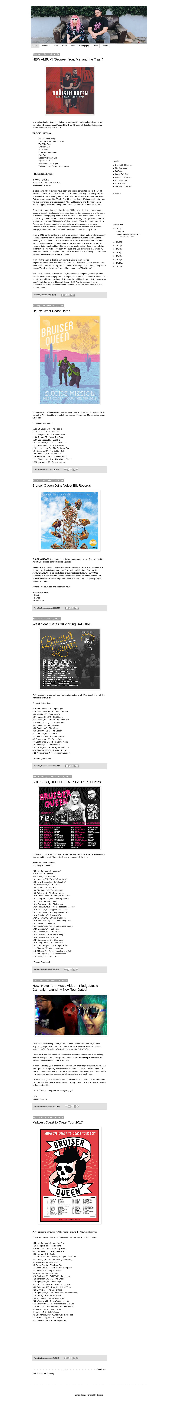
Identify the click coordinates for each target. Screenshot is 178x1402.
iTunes (37, 598)
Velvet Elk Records (91, 412)
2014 (118, 256)
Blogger (100, 1395)
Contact (104, 46)
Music (64, 46)
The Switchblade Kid (123, 186)
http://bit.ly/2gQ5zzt (82, 1049)
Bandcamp (39, 600)
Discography (84, 46)
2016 (118, 249)
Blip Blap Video (49, 1049)
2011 (118, 266)
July (120, 231)
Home (35, 46)
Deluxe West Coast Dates (51, 311)
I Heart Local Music (123, 177)
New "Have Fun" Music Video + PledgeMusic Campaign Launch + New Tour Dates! (65, 987)
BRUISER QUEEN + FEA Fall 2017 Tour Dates (67, 782)
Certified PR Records (59, 1060)
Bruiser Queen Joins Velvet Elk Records (62, 485)
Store (56, 46)
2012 (118, 263)
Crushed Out (120, 183)
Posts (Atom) (48, 1374)
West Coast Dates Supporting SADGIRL (62, 624)
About (73, 46)
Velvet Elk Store (41, 592)
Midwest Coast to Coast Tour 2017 (58, 1122)
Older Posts (101, 1369)
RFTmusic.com (121, 180)
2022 (118, 228)
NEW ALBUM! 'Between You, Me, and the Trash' (68, 59)
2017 (118, 245)
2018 (118, 242)
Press (95, 46)
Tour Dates (45, 46)
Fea (38, 1082)
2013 (118, 259)
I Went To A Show (122, 174)
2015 (118, 252)
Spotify (37, 595)
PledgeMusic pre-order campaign (47, 1057)
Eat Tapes (119, 171)
